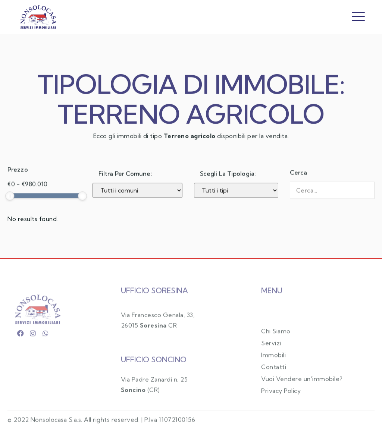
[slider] (9, 202)
